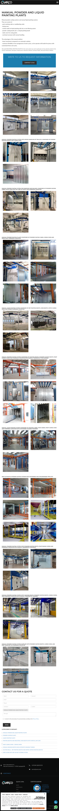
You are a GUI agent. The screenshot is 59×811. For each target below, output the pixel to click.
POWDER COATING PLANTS (9, 735)
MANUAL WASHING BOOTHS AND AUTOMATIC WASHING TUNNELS (19, 747)
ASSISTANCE (7, 773)
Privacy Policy (36, 718)
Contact (18, 791)
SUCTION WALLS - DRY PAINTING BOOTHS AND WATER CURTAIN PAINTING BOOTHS (23, 749)
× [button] (44, 793)
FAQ (17, 789)
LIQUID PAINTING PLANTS (9, 738)
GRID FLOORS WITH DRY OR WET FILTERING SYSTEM (15, 752)
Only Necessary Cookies (24, 808)
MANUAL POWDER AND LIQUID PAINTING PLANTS (15, 732)
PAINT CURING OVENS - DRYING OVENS (12, 744)
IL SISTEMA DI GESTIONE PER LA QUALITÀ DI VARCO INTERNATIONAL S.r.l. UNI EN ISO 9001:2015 (46, 789)
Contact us (29, 62)
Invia (6, 725)
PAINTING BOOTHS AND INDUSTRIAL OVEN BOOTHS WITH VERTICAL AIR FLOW (21, 740)
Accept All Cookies (38, 808)
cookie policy (14, 805)
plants (17, 785)
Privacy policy (48, 808)
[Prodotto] (15, 710)
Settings (13, 808)
